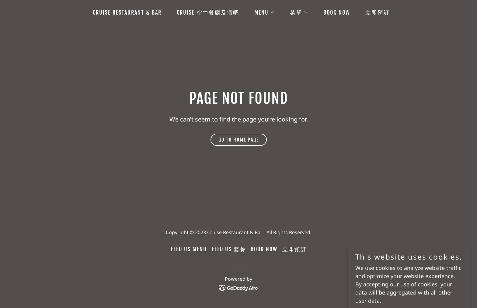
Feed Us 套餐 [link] (229, 249)
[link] (239, 287)
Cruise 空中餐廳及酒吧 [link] (208, 12)
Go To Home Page (238, 140)
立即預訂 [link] (377, 12)
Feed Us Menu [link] (189, 249)
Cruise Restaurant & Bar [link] (127, 12)
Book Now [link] (336, 12)
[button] (262, 12)
